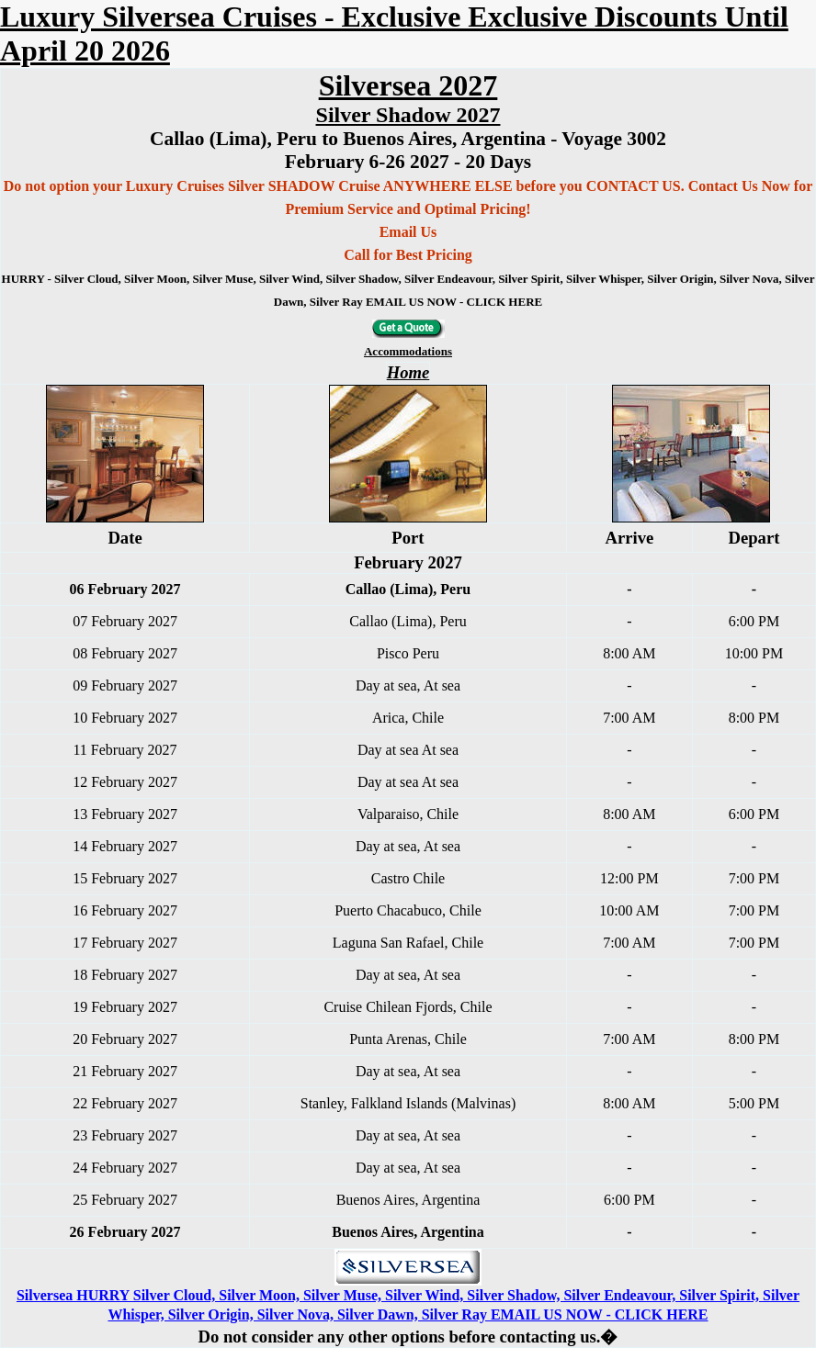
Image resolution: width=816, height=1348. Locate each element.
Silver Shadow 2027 (408, 115)
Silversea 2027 (408, 85)
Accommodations (408, 351)
